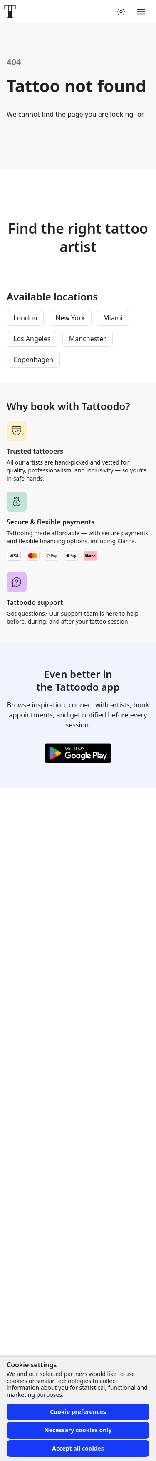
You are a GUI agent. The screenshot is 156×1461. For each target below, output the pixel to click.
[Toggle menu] (141, 11)
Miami (113, 317)
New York (70, 317)
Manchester (87, 338)
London (25, 317)
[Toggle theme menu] (121, 11)
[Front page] (10, 11)
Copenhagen (33, 359)
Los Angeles (32, 338)
